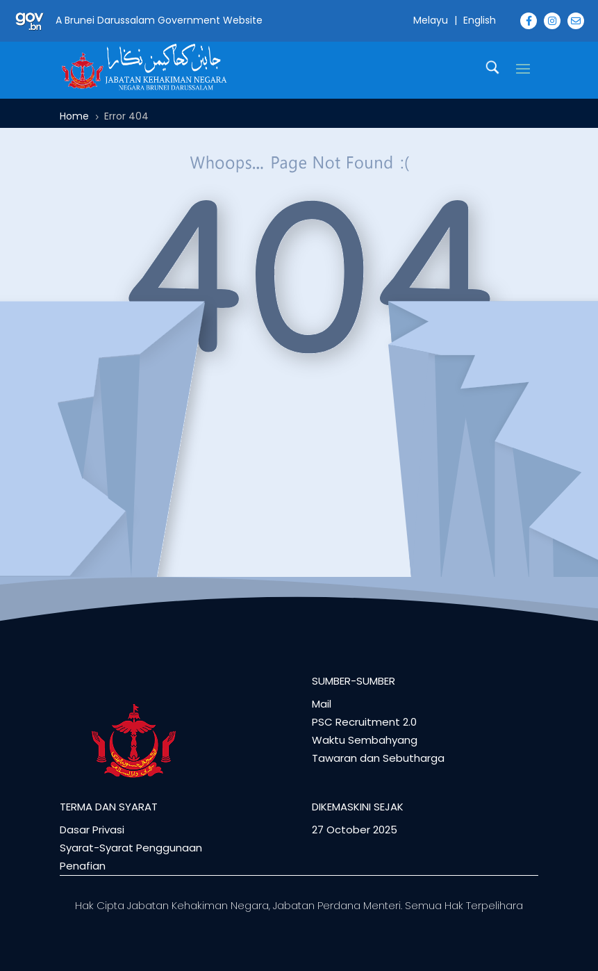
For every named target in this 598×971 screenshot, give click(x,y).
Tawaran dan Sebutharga (378, 758)
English (479, 20)
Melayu (430, 20)
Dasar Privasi (92, 829)
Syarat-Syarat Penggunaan (131, 847)
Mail (321, 703)
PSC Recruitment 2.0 (364, 722)
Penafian (83, 865)
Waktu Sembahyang (364, 740)
